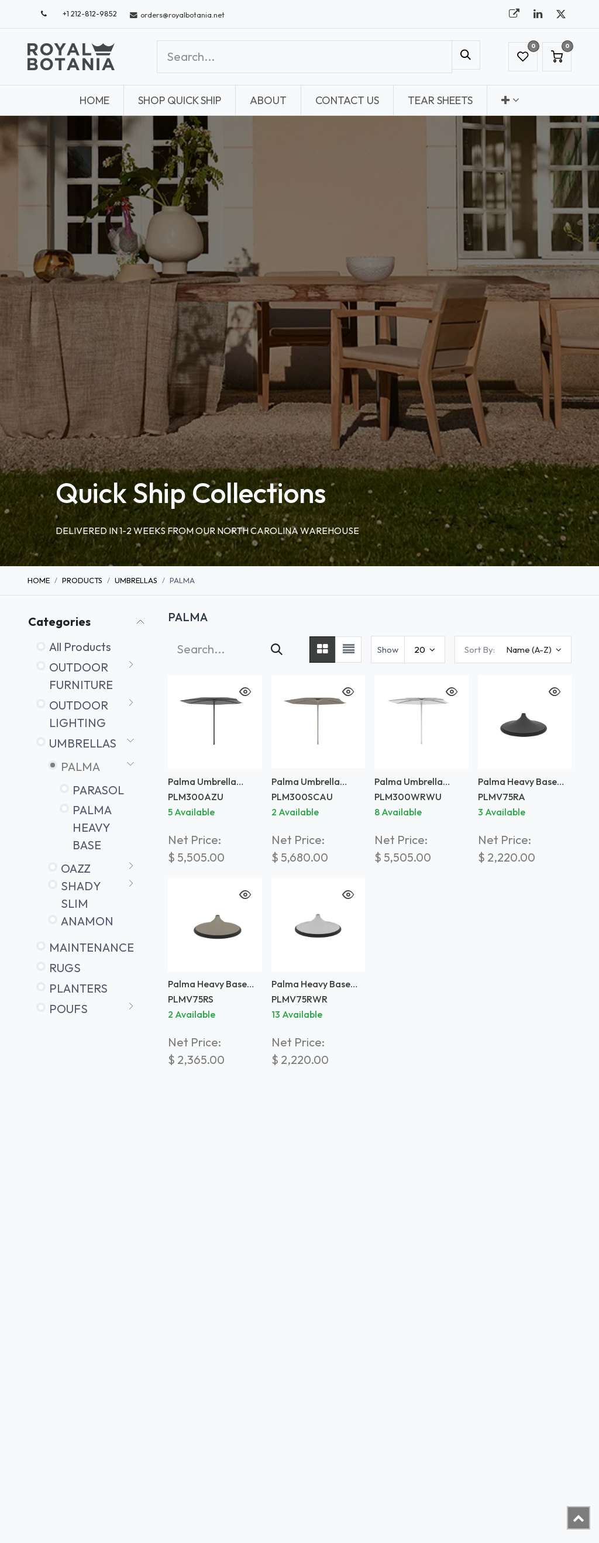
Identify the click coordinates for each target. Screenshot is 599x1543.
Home (38, 580)
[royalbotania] (514, 14)
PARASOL (98, 790)
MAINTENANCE (91, 947)
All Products (80, 646)
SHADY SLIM (81, 895)
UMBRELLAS (136, 580)
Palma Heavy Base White (310, 989)
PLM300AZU (195, 797)
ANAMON (87, 921)
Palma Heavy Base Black (517, 787)
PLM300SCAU (302, 797)
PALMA (80, 766)
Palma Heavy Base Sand (207, 989)
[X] (561, 14)
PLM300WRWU (408, 797)
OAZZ (76, 868)
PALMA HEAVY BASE (92, 827)
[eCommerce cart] (557, 56)
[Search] (466, 55)
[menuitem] (94, 100)
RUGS (65, 967)
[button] (513, 649)
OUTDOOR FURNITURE (81, 676)
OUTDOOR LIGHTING (78, 714)
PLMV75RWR (299, 999)
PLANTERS (78, 988)
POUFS (68, 1008)
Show (387, 649)
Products (82, 580)
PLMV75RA (501, 797)
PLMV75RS (191, 999)
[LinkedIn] (537, 14)
